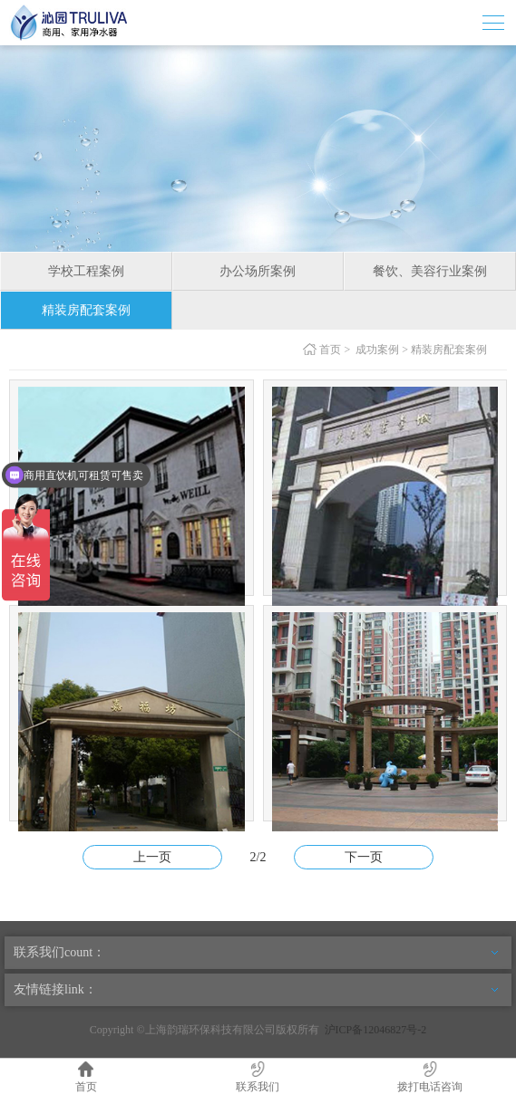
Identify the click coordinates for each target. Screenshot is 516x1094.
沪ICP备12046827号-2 (376, 1029)
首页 (330, 349)
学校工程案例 (86, 271)
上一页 (152, 857)
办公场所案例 (257, 271)
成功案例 (377, 349)
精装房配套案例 (86, 310)
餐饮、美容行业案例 (430, 271)
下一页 (364, 857)
